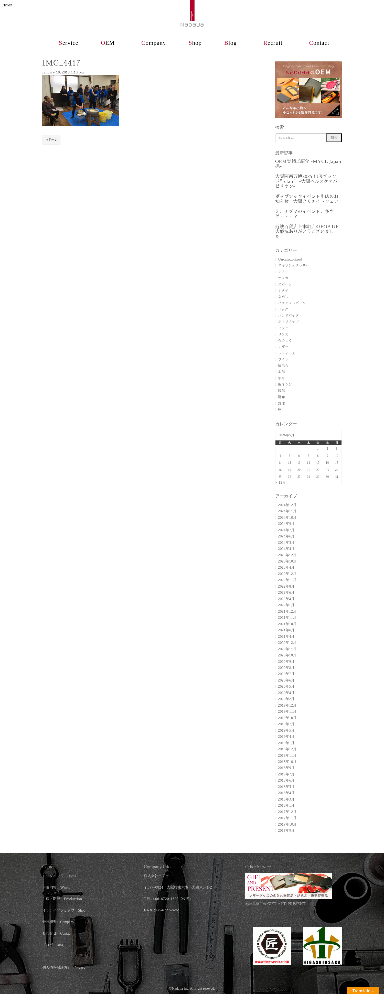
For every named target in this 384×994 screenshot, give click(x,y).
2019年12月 (287, 705)
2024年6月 (286, 536)
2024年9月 (286, 523)
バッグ (283, 309)
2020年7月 (286, 674)
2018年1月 (286, 805)
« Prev (51, 140)
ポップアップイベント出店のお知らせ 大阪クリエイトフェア (306, 199)
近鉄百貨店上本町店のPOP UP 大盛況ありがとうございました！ (307, 231)
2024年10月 (287, 517)
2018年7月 (286, 774)
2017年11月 (287, 818)
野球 (281, 403)
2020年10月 (287, 655)
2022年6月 (286, 592)
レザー (283, 347)
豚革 (281, 391)
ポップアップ (288, 321)
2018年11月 (287, 755)
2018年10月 (287, 761)
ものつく (285, 340)
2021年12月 (287, 611)
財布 (281, 397)
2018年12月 (287, 749)
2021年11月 (287, 617)
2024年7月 (286, 530)
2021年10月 (287, 624)
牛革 (281, 378)
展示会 (283, 366)
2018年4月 (286, 793)
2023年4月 (286, 567)
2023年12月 (287, 555)
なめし (283, 297)
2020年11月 (287, 649)
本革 (281, 372)
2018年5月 (286, 786)
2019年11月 (287, 711)
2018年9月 (286, 768)
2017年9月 (286, 830)
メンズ (283, 334)
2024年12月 (287, 505)
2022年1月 (286, 605)
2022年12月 (287, 574)
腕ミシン (285, 384)
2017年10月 (287, 824)
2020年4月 (286, 693)
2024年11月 (287, 511)
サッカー (285, 278)
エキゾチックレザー (293, 265)
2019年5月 (286, 730)
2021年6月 (286, 630)
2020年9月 (286, 661)
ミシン (283, 328)
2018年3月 (286, 799)
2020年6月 (286, 680)
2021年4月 (286, 636)
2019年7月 (286, 724)
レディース (286, 353)
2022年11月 (287, 580)
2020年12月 (287, 642)
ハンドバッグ (288, 315)
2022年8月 (286, 586)
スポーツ (285, 284)
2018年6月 (286, 780)
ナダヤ (283, 290)
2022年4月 (286, 599)
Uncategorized (290, 259)
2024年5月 (286, 542)
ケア (281, 272)
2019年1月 (286, 743)
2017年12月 (287, 812)
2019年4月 (286, 736)
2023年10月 (287, 561)
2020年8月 (286, 667)
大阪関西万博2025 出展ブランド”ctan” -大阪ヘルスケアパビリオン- (306, 181)
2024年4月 (286, 548)
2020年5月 (286, 686)
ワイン (283, 359)
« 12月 (280, 482)
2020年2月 (286, 699)
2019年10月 (287, 718)
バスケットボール (292, 303)
